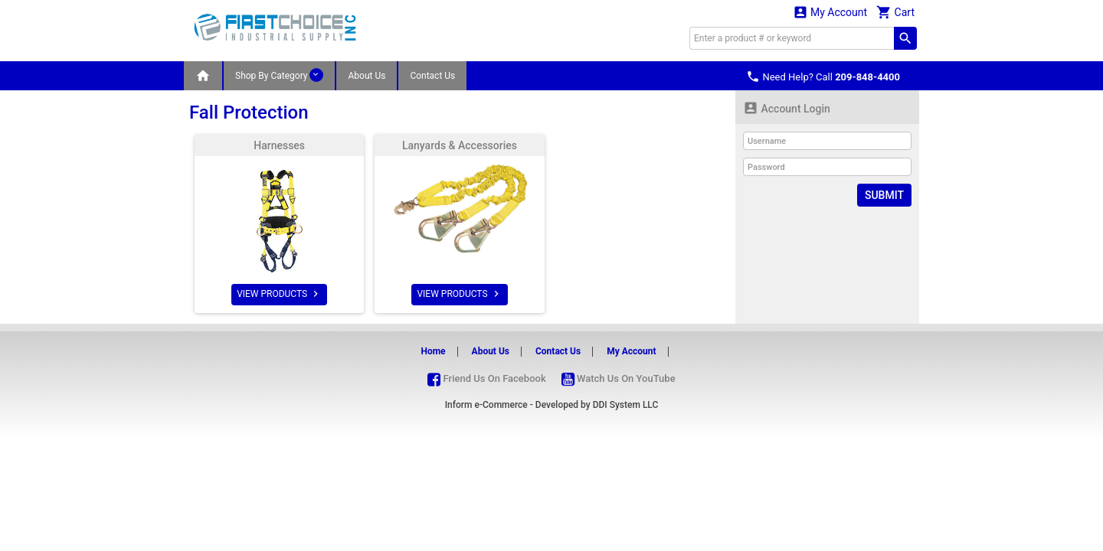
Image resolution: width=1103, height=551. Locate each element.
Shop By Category (279, 75)
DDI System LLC (626, 404)
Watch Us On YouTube (618, 378)
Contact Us (432, 75)
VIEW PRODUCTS (279, 294)
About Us (366, 75)
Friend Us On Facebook (486, 378)
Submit (884, 195)
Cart (895, 12)
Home (433, 351)
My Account (830, 12)
